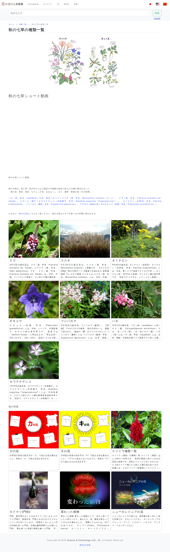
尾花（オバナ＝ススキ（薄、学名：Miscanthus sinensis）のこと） (81, 198)
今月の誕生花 (33, 4)
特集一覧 (22, 24)
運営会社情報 (85, 545)
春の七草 (23, 213)
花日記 (66, 4)
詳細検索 (157, 19)
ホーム (11, 24)
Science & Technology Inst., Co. (84, 540)
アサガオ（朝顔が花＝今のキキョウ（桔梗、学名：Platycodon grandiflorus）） (119, 204)
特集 (76, 4)
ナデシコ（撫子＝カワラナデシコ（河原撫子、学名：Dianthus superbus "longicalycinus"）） (70, 201)
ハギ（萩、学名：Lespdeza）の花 (26, 198)
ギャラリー (48, 4)
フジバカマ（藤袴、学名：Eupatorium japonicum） (51, 204)
